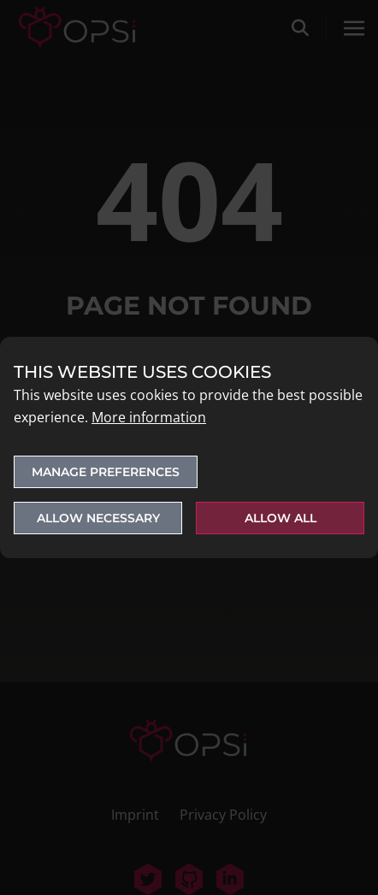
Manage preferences (106, 472)
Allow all (280, 518)
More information (149, 417)
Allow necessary (98, 518)
